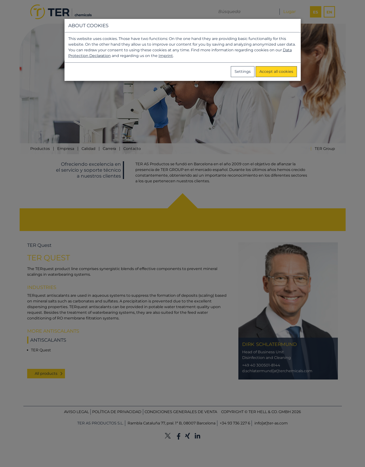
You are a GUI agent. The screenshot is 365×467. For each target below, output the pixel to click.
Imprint (166, 55)
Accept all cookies (276, 71)
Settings (243, 71)
